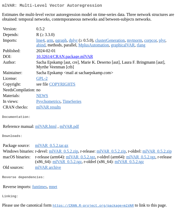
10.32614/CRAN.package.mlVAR (64, 57)
